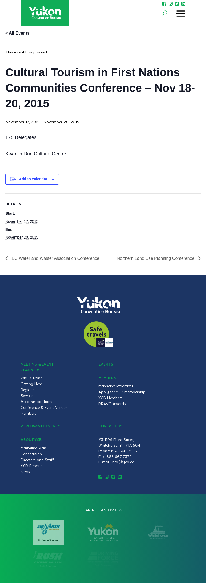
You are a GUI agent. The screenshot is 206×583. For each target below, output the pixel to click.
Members (28, 413)
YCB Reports (32, 466)
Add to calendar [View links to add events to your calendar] (33, 179)
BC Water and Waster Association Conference (54, 258)
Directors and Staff (37, 460)
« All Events (17, 33)
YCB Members (110, 398)
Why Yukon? (31, 378)
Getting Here (31, 384)
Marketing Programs (115, 386)
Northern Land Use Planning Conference (156, 258)
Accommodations (36, 401)
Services (27, 396)
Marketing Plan (33, 448)
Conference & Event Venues (44, 407)
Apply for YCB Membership (121, 392)
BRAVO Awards (112, 404)
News (25, 471)
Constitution (31, 454)
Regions (28, 390)
